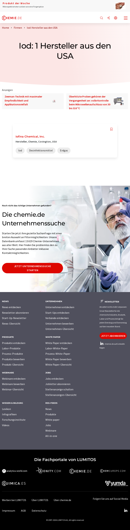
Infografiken (9, 414)
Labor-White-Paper (56, 348)
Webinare (50, 430)
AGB (23, 510)
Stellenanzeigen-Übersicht (61, 395)
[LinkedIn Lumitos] (125, 510)
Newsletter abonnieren (15, 312)
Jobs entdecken (54, 378)
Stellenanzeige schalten (59, 389)
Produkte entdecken (13, 343)
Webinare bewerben (13, 384)
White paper (52, 419)
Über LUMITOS (39, 500)
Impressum (8, 510)
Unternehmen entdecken (59, 307)
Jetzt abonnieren (113, 335)
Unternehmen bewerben (59, 323)
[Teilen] (108, 18)
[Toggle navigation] (126, 18)
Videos (5, 425)
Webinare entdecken (13, 378)
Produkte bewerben (13, 359)
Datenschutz (39, 510)
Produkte (50, 414)
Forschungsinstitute (13, 419)
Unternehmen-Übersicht (59, 329)
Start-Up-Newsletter (14, 318)
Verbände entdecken (57, 318)
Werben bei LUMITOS (14, 500)
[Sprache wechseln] (115, 18)
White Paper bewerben (58, 359)
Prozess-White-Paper (57, 353)
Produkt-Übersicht (13, 364)
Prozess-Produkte (12, 353)
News (48, 409)
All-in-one (51, 436)
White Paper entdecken (58, 343)
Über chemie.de (62, 500)
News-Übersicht (11, 323)
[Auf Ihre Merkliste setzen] (111, 129)
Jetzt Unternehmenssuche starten (32, 268)
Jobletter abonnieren (57, 384)
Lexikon (6, 409)
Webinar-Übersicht (13, 389)
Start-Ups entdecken (57, 312)
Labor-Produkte (11, 348)
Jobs (48, 425)
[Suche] (101, 18)
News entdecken (11, 307)
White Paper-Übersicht (58, 364)
